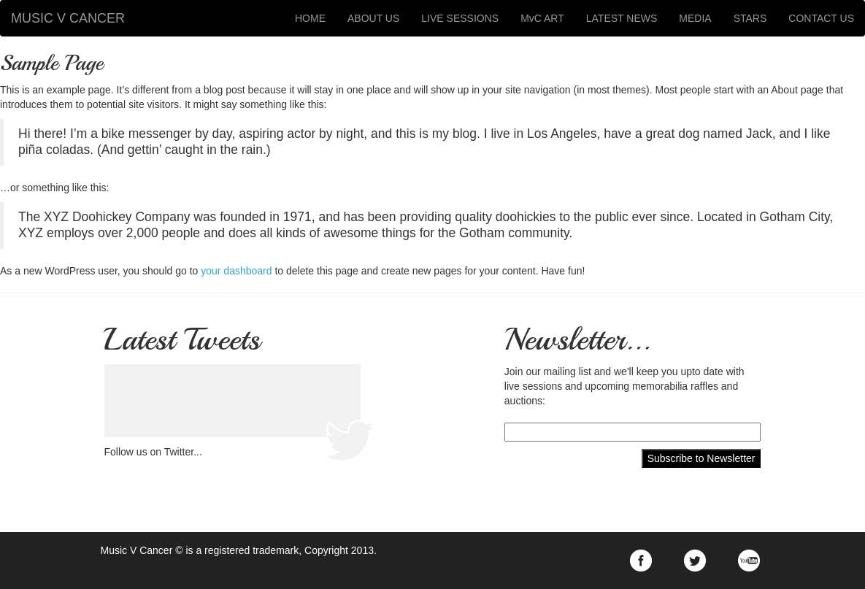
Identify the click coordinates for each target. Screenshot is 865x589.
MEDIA (695, 18)
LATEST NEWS (622, 18)
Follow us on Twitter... (153, 452)
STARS (750, 18)
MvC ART (542, 18)
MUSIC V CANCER (68, 18)
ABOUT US (373, 18)
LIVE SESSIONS (460, 18)
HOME (310, 18)
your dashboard (236, 271)
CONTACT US (821, 18)
